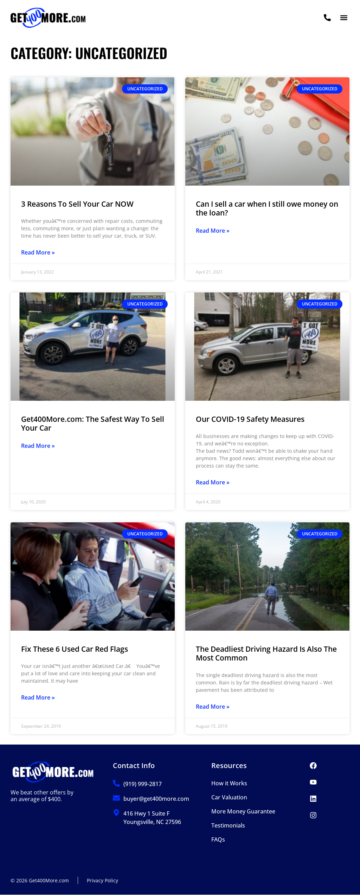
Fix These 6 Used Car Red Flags (74, 649)
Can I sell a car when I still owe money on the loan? (267, 208)
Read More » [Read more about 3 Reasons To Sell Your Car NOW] (38, 252)
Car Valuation (229, 797)
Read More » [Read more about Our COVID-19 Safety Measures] (213, 482)
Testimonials (228, 825)
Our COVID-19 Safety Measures (250, 419)
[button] (343, 18)
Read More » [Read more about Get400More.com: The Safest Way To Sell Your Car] (38, 446)
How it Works (229, 783)
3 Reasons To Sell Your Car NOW (77, 204)
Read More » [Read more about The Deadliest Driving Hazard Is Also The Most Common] (213, 706)
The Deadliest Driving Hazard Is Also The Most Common (266, 653)
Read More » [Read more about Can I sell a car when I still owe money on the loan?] (213, 230)
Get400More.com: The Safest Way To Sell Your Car (92, 423)
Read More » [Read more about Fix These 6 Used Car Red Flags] (38, 697)
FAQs (218, 839)
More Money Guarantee (243, 811)
